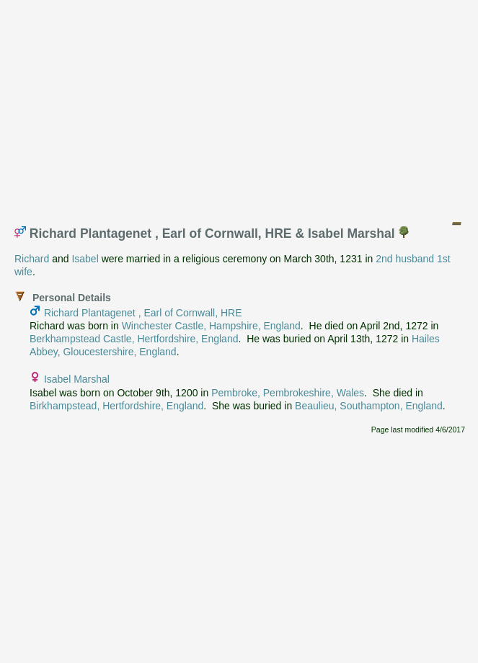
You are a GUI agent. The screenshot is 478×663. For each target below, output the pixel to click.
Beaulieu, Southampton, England (369, 405)
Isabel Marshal (77, 379)
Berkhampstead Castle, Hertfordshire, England (134, 338)
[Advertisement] (242, 107)
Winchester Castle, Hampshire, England (211, 326)
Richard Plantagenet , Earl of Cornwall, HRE (143, 313)
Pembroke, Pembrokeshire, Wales (287, 393)
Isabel (84, 258)
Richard (31, 258)
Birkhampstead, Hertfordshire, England (116, 405)
